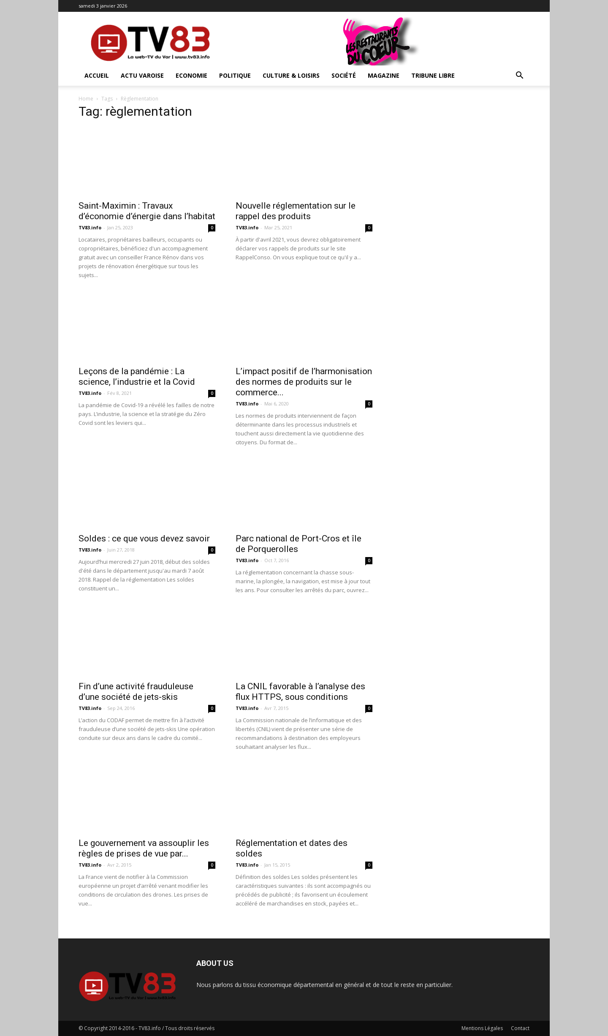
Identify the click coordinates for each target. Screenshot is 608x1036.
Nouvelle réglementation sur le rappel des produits (296, 211)
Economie (191, 75)
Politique (235, 75)
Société (343, 75)
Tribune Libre (433, 75)
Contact (520, 1028)
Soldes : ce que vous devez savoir (144, 538)
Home (86, 98)
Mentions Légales (482, 1028)
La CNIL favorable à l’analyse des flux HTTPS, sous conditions (300, 691)
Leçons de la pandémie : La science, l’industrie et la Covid (137, 376)
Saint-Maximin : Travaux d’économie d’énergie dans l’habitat (147, 211)
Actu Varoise (142, 75)
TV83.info (90, 227)
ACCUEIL (96, 75)
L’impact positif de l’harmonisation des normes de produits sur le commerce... (304, 381)
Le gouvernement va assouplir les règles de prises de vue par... (144, 848)
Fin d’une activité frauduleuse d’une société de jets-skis (136, 691)
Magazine (383, 75)
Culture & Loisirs (291, 75)
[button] (519, 76)
